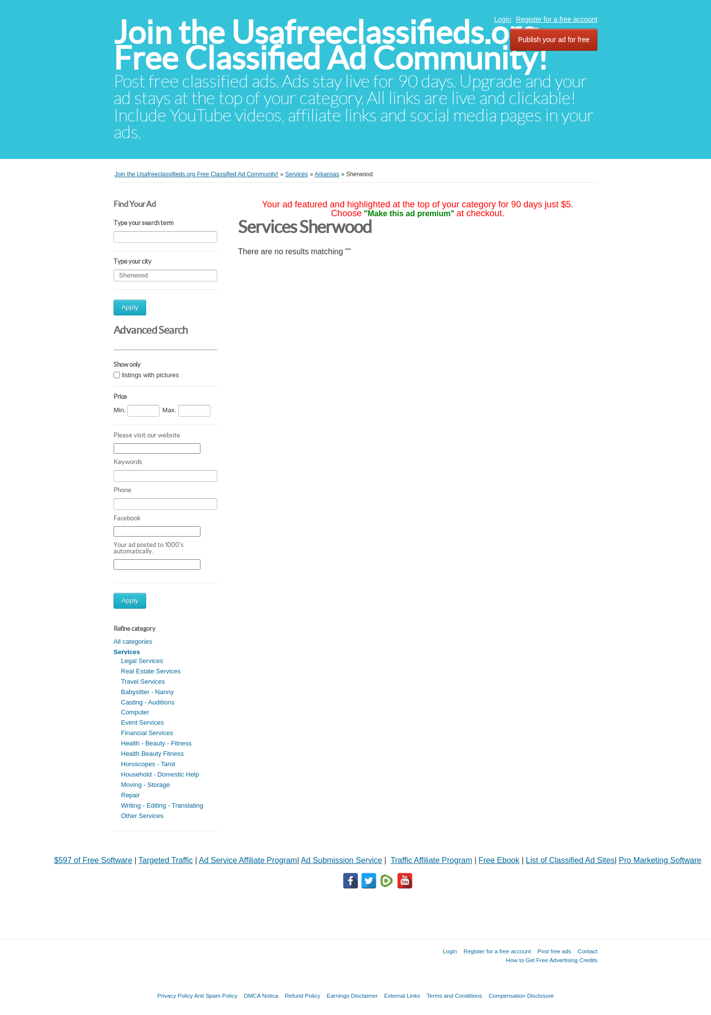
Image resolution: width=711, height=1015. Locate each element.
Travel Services (143, 681)
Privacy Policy (175, 995)
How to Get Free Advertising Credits (551, 960)
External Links (402, 995)
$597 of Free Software (93, 860)
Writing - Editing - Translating (162, 805)
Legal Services (142, 660)
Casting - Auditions (147, 702)
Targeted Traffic (166, 860)
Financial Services (147, 733)
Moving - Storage (145, 784)
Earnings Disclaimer (352, 995)
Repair (130, 795)
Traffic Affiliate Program (431, 860)
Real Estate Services (151, 671)
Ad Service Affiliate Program (248, 860)
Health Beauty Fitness (152, 753)
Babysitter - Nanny (147, 692)
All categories (133, 641)
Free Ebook (498, 860)
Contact (587, 951)
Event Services (142, 722)
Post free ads (554, 951)
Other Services (142, 816)
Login (502, 19)
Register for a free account (556, 19)
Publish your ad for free (554, 39)
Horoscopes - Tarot (148, 764)
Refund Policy (302, 995)
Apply (129, 307)
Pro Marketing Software (660, 860)
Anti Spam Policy (215, 995)
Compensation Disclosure (520, 995)
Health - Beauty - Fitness (156, 743)
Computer (135, 712)
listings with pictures (150, 375)
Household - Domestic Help (160, 774)
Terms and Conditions (454, 995)
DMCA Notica (261, 995)
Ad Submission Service (341, 860)
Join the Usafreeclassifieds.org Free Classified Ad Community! (331, 45)
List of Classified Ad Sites (570, 860)
